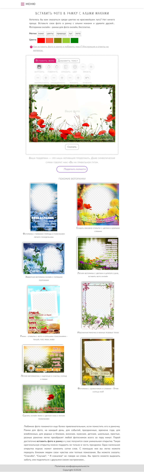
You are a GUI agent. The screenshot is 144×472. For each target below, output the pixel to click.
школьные (103, 433)
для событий (73, 430)
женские (70, 433)
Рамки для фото (33, 430)
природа (61, 33)
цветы (50, 33)
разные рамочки (33, 437)
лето (78, 33)
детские (92, 433)
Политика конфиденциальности (72, 466)
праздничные (89, 430)
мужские (81, 433)
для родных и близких (51, 433)
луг (70, 33)
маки (41, 33)
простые (115, 433)
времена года (106, 430)
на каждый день (54, 430)
